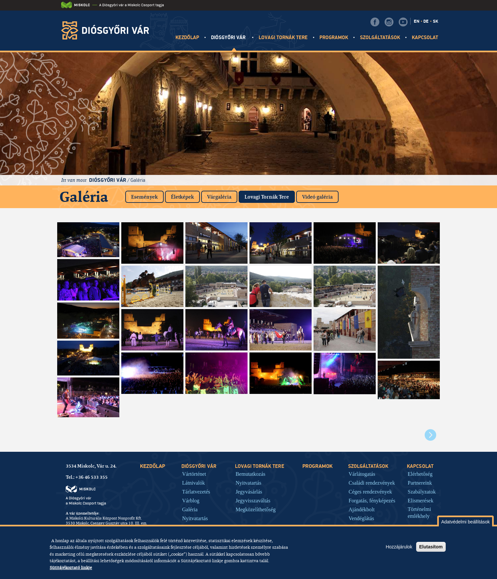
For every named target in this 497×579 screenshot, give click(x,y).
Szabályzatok (422, 491)
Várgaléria (219, 196)
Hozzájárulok (399, 546)
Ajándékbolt (362, 509)
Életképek (182, 196)
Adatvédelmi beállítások (465, 521)
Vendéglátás (361, 518)
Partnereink (420, 482)
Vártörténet (194, 473)
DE (426, 21)
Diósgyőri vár (229, 38)
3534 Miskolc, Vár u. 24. (91, 466)
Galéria (137, 180)
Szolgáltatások (380, 38)
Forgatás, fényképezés (372, 500)
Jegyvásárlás (249, 491)
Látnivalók (193, 482)
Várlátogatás (362, 473)
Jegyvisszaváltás (253, 500)
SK (435, 21)
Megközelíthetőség (256, 509)
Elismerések (420, 500)
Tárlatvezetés (196, 491)
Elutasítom (431, 546)
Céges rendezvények (370, 491)
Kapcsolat (425, 38)
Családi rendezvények (372, 482)
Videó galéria (317, 196)
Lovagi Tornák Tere (270, 195)
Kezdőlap (187, 38)
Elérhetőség (420, 473)
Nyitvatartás (195, 518)
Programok (334, 38)
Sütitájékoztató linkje (71, 567)
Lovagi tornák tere (283, 38)
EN (416, 21)
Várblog (190, 500)
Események (144, 196)
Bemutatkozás (251, 473)
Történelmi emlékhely (419, 512)
